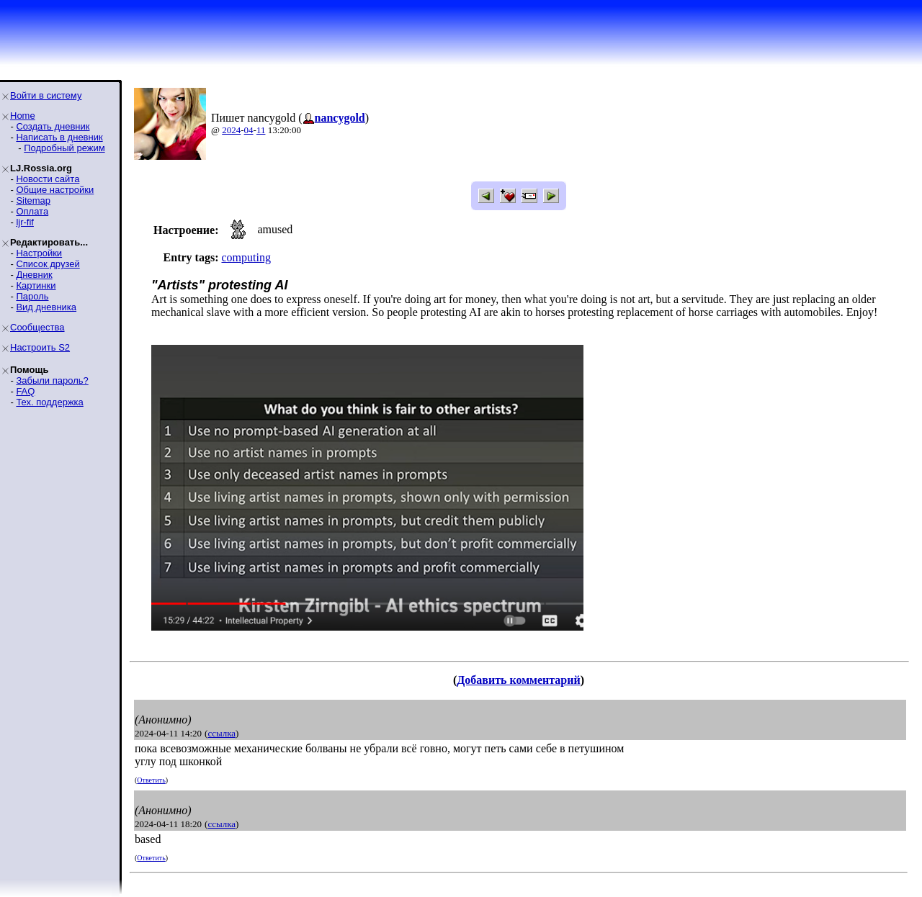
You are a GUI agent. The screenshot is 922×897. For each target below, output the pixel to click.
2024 (231, 130)
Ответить (151, 780)
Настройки (39, 253)
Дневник (34, 274)
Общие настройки (55, 189)
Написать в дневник (59, 137)
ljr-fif (25, 222)
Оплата (32, 211)
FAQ (25, 391)
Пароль (32, 296)
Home (22, 115)
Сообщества (37, 327)
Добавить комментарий (518, 680)
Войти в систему (45, 95)
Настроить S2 (40, 347)
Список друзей (47, 263)
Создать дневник (52, 126)
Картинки (35, 285)
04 (249, 130)
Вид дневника (46, 307)
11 (261, 130)
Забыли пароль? (52, 380)
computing (245, 257)
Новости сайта (47, 178)
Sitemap (33, 200)
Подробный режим (64, 148)
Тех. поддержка (49, 402)
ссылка (221, 733)
